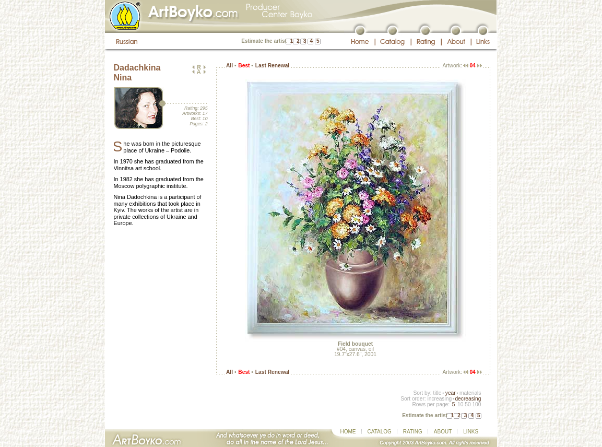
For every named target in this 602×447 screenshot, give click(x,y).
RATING (412, 431)
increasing (439, 399)
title (437, 393)
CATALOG (380, 431)
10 (460, 404)
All (229, 65)
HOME (348, 431)
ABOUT (443, 431)
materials (470, 393)
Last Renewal (272, 65)
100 (476, 404)
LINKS (470, 431)
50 (467, 404)
